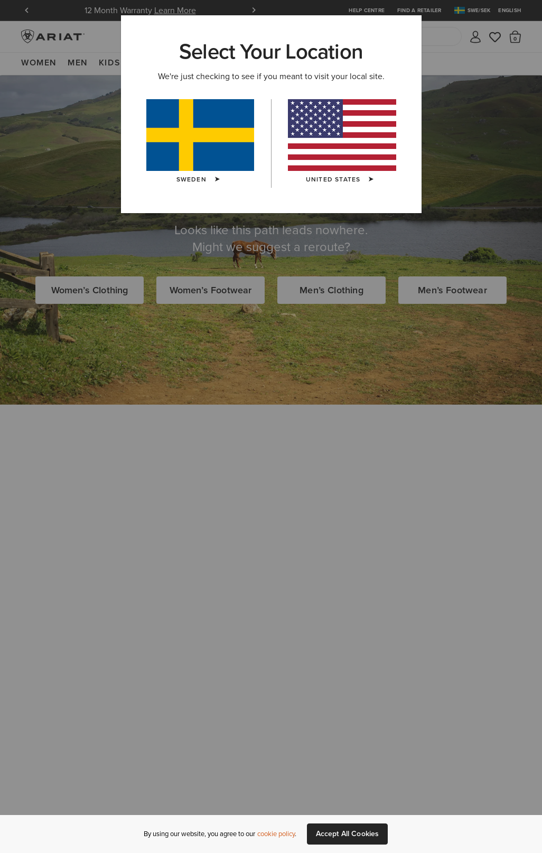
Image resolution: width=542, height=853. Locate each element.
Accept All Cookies (347, 833)
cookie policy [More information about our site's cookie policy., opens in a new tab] (276, 834)
